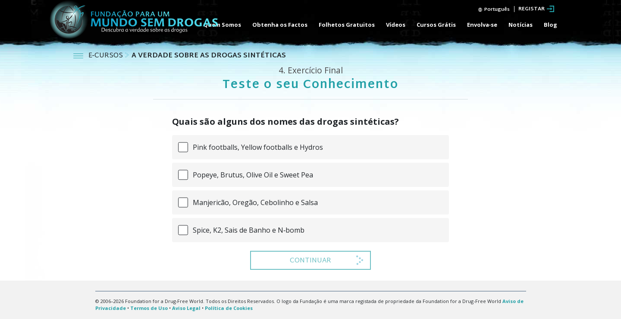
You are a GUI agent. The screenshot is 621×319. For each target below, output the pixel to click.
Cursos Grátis (436, 24)
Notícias (520, 24)
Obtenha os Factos (279, 24)
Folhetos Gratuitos (347, 24)
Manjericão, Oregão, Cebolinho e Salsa (255, 202)
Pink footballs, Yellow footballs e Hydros (258, 147)
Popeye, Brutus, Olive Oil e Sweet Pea (253, 175)
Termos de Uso (149, 308)
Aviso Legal (186, 308)
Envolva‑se (482, 24)
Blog (550, 24)
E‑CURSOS (106, 56)
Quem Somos (222, 24)
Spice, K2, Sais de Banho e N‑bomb (248, 230)
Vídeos (395, 24)
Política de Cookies (229, 308)
